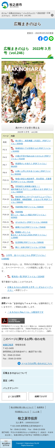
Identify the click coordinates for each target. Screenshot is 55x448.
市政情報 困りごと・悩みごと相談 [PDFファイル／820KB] (28, 214)
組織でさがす (41, 396)
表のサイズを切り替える (27, 127)
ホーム (4, 13)
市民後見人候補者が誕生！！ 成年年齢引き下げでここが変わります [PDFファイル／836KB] (31, 189)
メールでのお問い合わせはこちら (36, 363)
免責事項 (40, 407)
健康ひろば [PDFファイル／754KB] (30, 227)
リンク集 (35, 412)
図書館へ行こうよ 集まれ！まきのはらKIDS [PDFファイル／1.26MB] (29, 235)
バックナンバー (29, 13)
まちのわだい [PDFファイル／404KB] (31, 222)
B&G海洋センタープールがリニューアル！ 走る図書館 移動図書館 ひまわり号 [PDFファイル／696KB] (31, 199)
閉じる (52, 15)
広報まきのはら (15, 13)
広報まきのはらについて (15, 373)
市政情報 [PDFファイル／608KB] (29, 207)
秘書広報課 (8, 345)
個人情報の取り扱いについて (22, 407)
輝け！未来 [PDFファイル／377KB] (30, 247)
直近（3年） (9, 380)
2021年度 (41, 13)
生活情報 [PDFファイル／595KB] (29, 242)
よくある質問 (14, 396)
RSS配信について (22, 412)
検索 (42, 5)
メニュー (50, 5)
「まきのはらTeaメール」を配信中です (25, 312)
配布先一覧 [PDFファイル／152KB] (28, 276)
